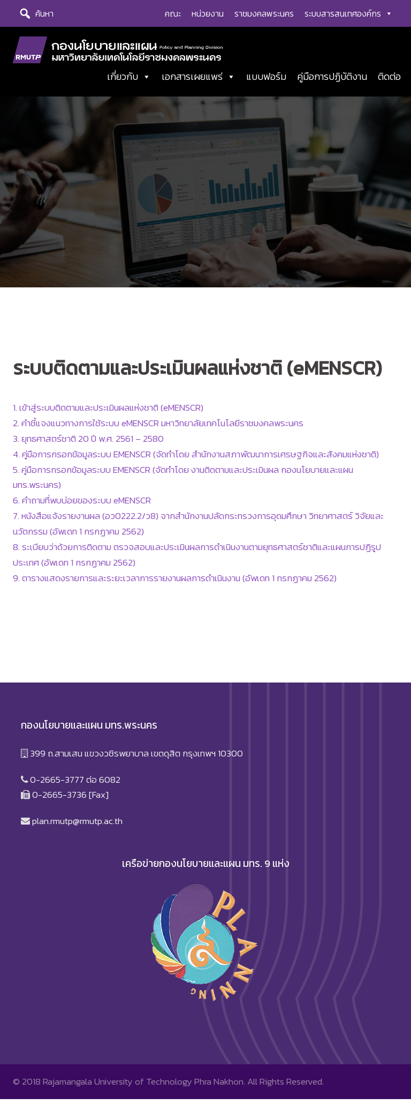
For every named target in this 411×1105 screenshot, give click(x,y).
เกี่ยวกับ (129, 77)
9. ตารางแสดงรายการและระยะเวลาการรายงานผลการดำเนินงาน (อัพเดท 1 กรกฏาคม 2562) (175, 583)
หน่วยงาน (208, 13)
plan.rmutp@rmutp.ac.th (77, 827)
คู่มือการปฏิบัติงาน (332, 77)
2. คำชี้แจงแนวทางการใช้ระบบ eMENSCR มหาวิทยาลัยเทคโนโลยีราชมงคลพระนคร (158, 428)
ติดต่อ (389, 77)
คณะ (173, 13)
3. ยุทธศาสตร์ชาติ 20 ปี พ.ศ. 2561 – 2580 (88, 444)
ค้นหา (44, 13)
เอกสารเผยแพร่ (198, 77)
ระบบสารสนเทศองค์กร (349, 13)
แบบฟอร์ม (266, 77)
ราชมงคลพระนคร (264, 13)
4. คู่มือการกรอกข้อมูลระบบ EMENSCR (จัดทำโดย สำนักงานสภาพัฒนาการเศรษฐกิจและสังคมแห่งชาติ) (196, 459)
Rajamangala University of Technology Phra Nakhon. (144, 1087)
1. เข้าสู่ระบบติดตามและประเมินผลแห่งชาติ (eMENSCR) (108, 413)
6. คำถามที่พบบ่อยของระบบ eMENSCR (82, 506)
